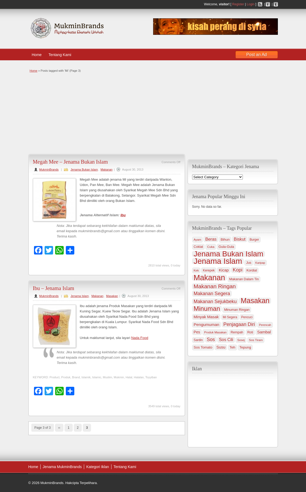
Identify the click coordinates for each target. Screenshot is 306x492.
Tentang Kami (62, 55)
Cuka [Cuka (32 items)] (210, 246)
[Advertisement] (152, 113)
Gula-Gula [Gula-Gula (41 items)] (226, 247)
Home (37, 55)
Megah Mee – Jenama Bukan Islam (70, 162)
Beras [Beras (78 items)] (210, 239)
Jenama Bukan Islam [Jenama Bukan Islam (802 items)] (229, 254)
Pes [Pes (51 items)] (197, 332)
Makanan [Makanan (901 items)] (209, 278)
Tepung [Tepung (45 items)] (245, 347)
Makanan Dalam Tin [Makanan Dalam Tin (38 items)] (244, 279)
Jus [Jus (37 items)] (248, 263)
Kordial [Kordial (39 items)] (252, 270)
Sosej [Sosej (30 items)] (241, 340)
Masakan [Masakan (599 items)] (255, 301)
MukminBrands (49, 169)
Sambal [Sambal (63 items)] (264, 332)
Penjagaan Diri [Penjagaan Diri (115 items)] (239, 324)
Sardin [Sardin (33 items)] (198, 340)
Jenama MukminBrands (62, 467)
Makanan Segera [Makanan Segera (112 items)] (212, 293)
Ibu (123, 215)
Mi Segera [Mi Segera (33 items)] (230, 317)
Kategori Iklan (97, 467)
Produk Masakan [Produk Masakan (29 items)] (215, 332)
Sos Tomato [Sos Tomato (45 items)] (203, 347)
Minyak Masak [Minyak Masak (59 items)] (206, 317)
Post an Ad (256, 54)
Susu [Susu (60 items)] (220, 347)
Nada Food (139, 338)
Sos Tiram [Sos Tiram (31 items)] (256, 340)
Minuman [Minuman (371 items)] (207, 309)
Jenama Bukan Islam (84, 169)
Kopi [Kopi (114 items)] (237, 270)
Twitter (276, 4)
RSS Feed (260, 4)
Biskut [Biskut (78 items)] (239, 239)
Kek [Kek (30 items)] (196, 270)
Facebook (268, 4)
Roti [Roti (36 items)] (250, 332)
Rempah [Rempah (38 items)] (237, 332)
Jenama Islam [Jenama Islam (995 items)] (218, 261)
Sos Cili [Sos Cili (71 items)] (226, 339)
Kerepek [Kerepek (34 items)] (209, 270)
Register (238, 4)
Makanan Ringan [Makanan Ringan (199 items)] (215, 286)
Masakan (112, 296)
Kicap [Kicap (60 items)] (224, 270)
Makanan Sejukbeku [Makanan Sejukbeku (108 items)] (215, 301)
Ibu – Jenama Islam (53, 288)
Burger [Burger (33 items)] (254, 239)
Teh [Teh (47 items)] (232, 347)
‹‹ (59, 428)
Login (251, 4)
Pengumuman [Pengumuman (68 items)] (206, 324)
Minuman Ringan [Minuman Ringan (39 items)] (236, 310)
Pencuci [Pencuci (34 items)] (247, 317)
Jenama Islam (80, 296)
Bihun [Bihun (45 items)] (225, 239)
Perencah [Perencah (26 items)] (265, 324)
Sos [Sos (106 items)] (211, 339)
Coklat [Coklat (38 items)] (198, 247)
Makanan (107, 169)
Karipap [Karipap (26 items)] (260, 262)
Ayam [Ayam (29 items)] (197, 239)
